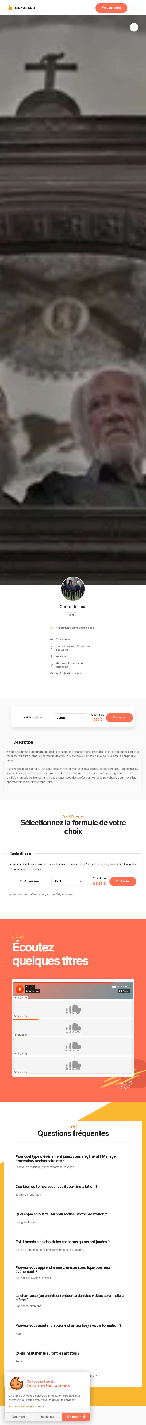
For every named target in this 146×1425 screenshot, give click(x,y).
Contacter (119, 717)
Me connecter (111, 8)
